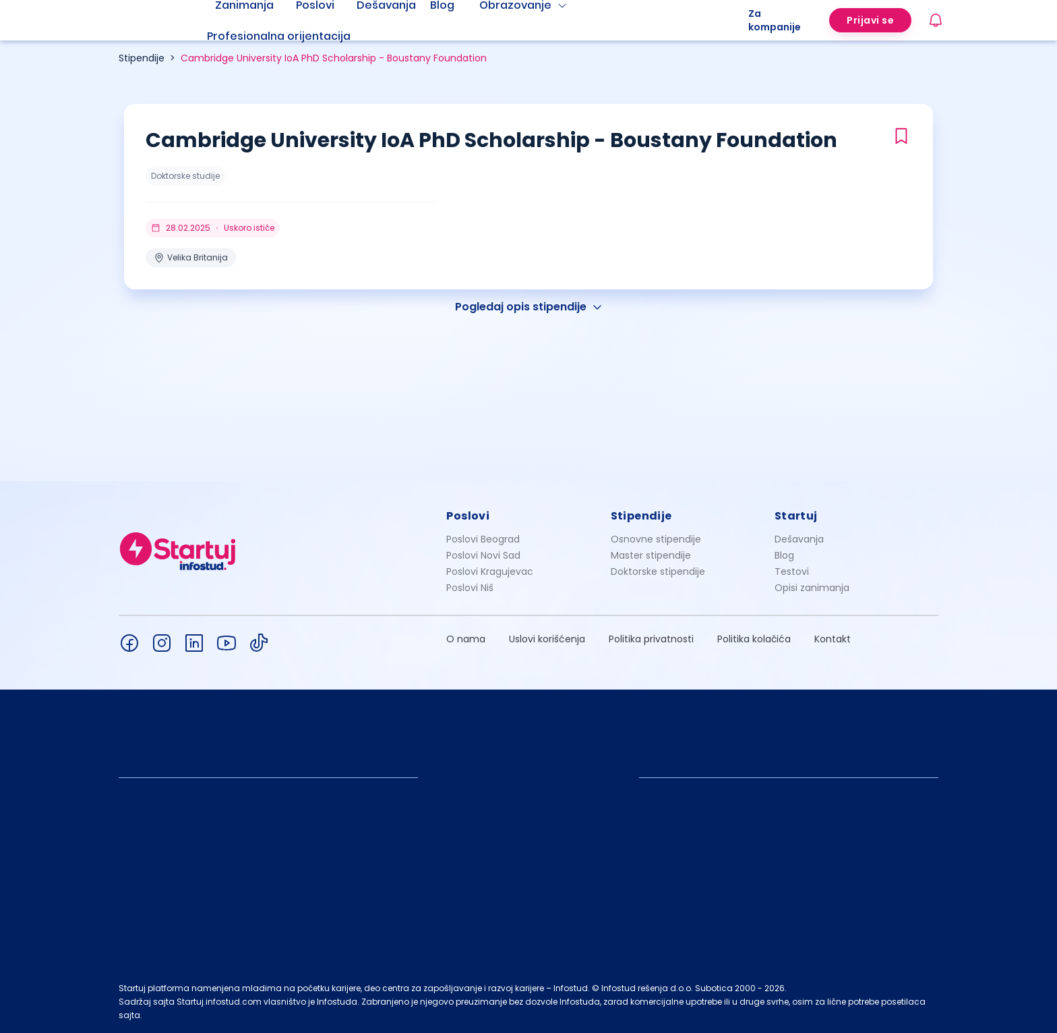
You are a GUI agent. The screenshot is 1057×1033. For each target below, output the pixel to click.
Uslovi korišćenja (547, 639)
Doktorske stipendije (658, 571)
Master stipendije (651, 555)
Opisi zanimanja (812, 587)
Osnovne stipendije (656, 539)
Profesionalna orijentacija (279, 36)
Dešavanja (799, 539)
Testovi (792, 571)
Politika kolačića (754, 639)
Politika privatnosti (651, 639)
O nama (465, 639)
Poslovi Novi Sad (483, 555)
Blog (784, 555)
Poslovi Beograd (483, 539)
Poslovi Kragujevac (489, 571)
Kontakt (832, 639)
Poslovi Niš (469, 587)
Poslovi (467, 516)
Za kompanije (774, 20)
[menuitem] (295, 36)
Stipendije (141, 58)
